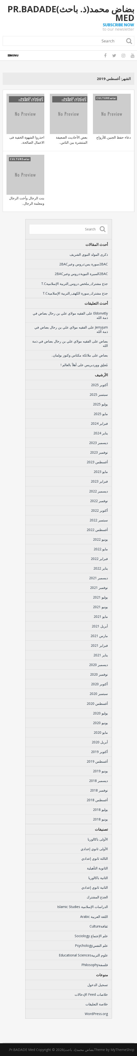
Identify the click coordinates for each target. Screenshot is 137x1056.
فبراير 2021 (99, 645)
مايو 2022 (101, 549)
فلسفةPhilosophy (94, 964)
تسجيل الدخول (97, 984)
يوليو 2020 (100, 713)
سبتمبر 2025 (99, 394)
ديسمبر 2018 (98, 780)
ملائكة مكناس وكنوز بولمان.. (71, 355)
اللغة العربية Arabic (94, 916)
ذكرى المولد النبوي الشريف (89, 254)
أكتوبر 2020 (99, 684)
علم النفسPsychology (91, 945)
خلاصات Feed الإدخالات (91, 994)
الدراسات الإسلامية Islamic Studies (82, 906)
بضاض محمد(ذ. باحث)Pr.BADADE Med (70, 13)
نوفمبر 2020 (99, 674)
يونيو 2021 (100, 607)
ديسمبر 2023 (98, 442)
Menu (14, 55)
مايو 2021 (101, 616)
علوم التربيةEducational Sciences (83, 955)
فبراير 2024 (99, 423)
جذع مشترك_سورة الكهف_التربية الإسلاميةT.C (75, 293)
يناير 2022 (100, 568)
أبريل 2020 (100, 742)
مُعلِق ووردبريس (96, 365)
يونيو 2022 (100, 539)
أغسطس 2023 (97, 462)
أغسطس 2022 (97, 529)
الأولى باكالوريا (98, 839)
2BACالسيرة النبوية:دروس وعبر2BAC (81, 273)
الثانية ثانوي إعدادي (94, 887)
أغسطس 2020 (97, 703)
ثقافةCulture (99, 926)
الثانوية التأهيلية (97, 868)
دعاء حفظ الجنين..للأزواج (113, 137)
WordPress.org (96, 1013)
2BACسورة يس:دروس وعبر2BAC (83, 264)
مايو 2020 (101, 732)
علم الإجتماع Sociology (91, 936)
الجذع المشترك (97, 897)
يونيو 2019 (100, 771)
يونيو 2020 (100, 722)
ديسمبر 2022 (98, 491)
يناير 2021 (100, 655)
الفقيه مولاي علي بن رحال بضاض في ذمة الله (70, 315)
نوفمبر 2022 (99, 500)
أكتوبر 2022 (99, 510)
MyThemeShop (122, 1049)
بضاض (103, 341)
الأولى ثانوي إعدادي (94, 849)
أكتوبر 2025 (99, 385)
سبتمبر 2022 (99, 520)
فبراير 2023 (99, 481)
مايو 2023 (101, 471)
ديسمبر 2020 (98, 664)
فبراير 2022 (99, 558)
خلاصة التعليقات (96, 1004)
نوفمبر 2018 (99, 790)
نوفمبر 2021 (99, 587)
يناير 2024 (100, 433)
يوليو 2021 (100, 597)
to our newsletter (118, 27)
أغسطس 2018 (97, 800)
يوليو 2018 (100, 809)
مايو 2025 (101, 413)
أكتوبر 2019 (99, 751)
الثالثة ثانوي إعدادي (94, 858)
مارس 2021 (99, 635)
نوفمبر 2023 (99, 452)
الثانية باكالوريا (98, 877)
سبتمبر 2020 (99, 693)
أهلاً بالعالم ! (69, 365)
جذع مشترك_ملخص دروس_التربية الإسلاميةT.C (74, 283)
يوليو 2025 (100, 404)
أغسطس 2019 (97, 761)
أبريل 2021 (100, 626)
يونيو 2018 (100, 819)
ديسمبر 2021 (98, 578)
